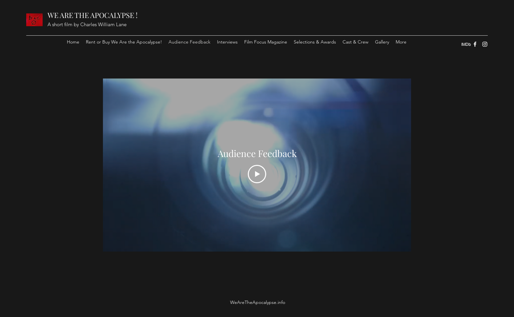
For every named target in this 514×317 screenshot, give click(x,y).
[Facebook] (475, 44)
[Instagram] (485, 44)
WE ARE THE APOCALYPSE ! (93, 15)
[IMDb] (466, 44)
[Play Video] (257, 174)
